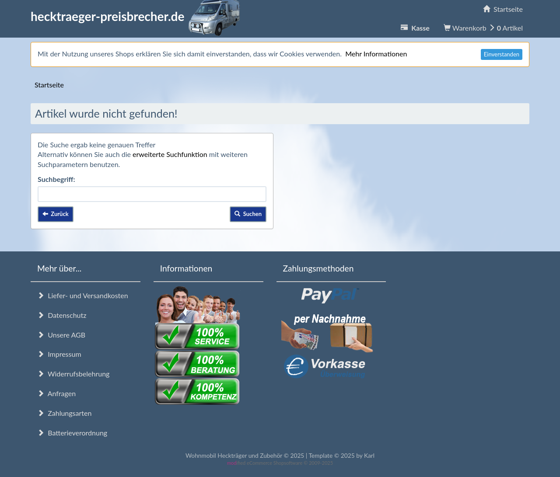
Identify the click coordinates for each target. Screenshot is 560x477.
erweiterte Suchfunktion (170, 154)
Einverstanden (501, 54)
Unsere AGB (61, 335)
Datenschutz (61, 315)
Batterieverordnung (72, 432)
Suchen (248, 213)
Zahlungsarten (64, 413)
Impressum (59, 354)
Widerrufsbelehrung (73, 373)
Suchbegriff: (56, 179)
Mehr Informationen (376, 53)
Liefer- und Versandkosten (82, 295)
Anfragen (56, 393)
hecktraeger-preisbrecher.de (138, 16)
